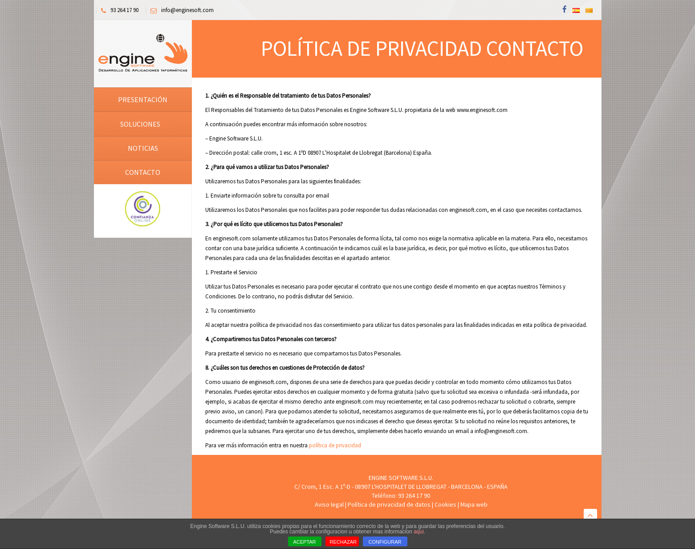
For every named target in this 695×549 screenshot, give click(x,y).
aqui (419, 531)
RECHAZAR (343, 542)
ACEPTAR (304, 542)
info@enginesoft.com (180, 10)
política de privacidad (335, 445)
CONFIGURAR (385, 542)
